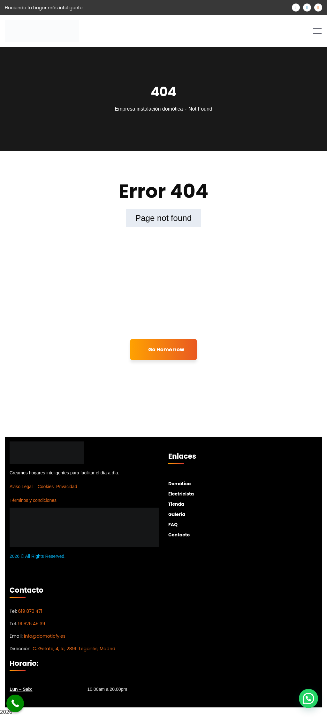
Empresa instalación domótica (149, 109)
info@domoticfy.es (44, 636)
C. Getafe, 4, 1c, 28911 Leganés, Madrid (74, 648)
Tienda (176, 504)
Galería (176, 514)
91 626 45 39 (31, 623)
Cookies (46, 486)
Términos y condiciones (33, 500)
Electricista (181, 494)
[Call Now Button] (15, 703)
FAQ (173, 524)
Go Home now (163, 349)
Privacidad (66, 486)
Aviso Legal (21, 486)
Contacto (179, 535)
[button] (308, 698)
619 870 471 (30, 611)
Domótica (179, 483)
